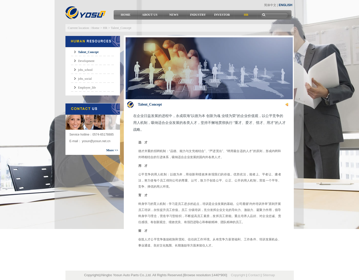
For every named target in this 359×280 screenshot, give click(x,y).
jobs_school (85, 70)
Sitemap (269, 275)
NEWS (173, 15)
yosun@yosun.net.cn (96, 141)
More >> (112, 150)
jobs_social (85, 78)
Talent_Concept (88, 52)
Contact (254, 275)
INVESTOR (222, 15)
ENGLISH (285, 5)
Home (95, 28)
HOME (125, 15)
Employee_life (87, 87)
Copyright (238, 275)
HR (246, 15)
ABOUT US (150, 15)
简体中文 (270, 5)
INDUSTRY (198, 15)
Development (86, 61)
